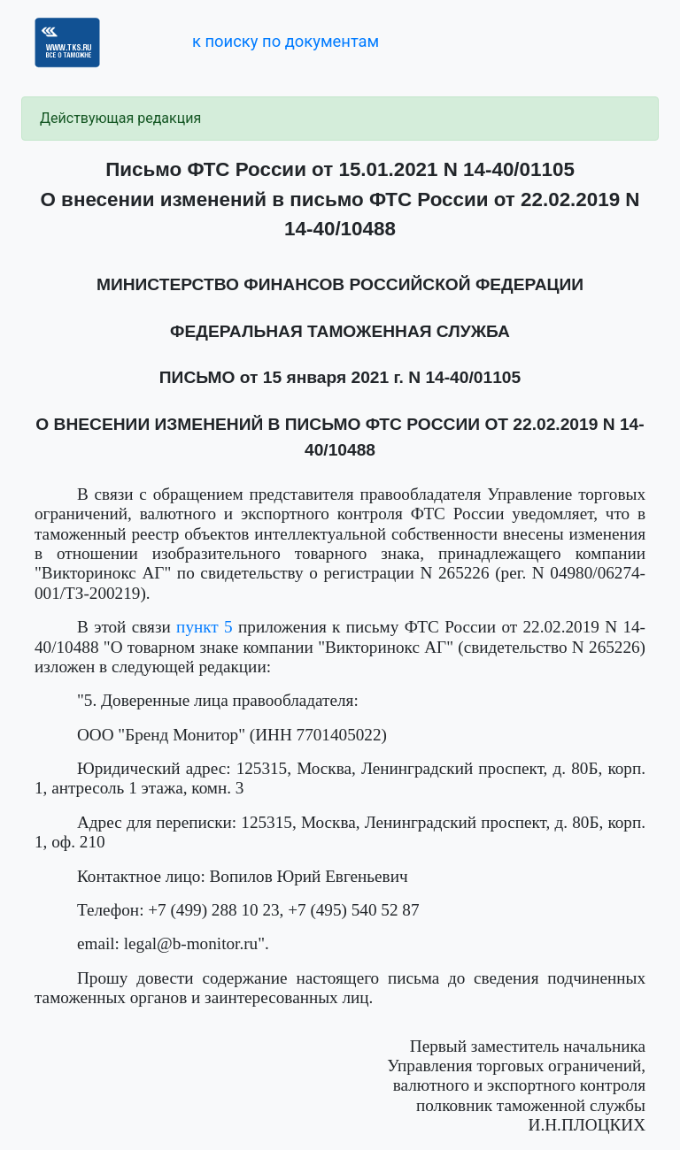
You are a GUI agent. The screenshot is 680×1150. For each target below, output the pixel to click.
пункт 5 (204, 626)
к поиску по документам (285, 41)
